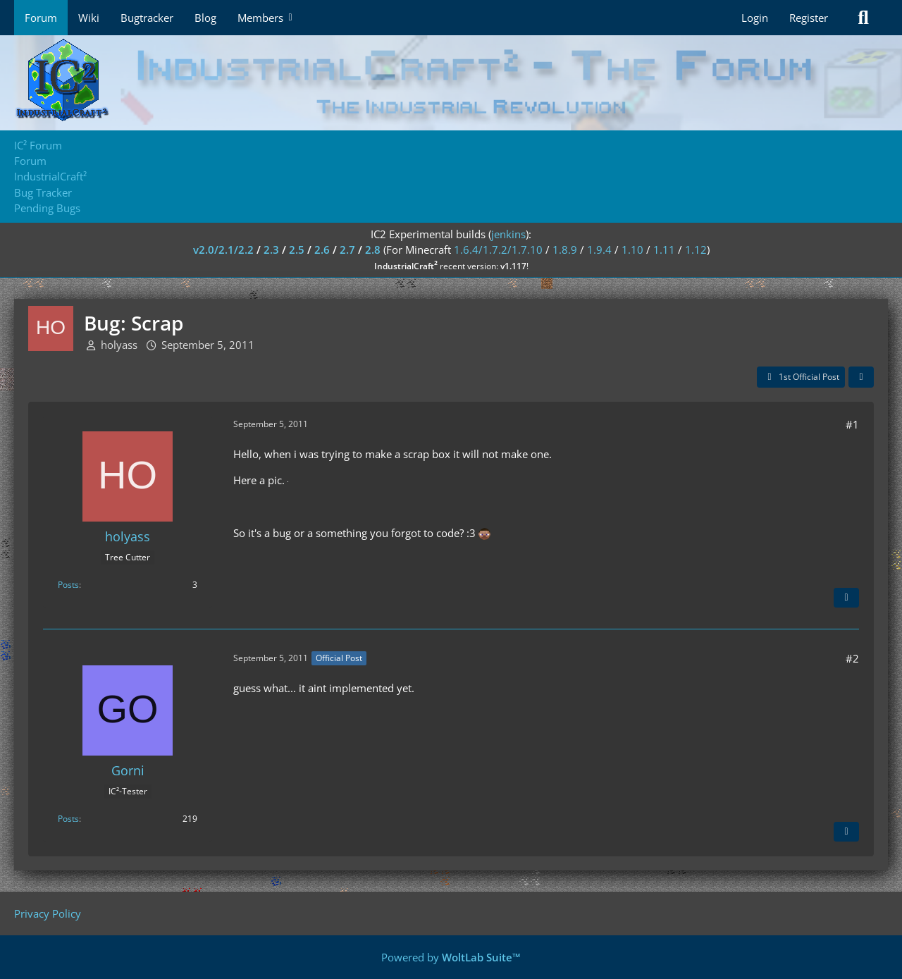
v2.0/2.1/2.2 (223, 249)
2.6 (322, 249)
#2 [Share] (852, 658)
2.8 (373, 249)
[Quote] (846, 598)
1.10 (632, 249)
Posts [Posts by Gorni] (68, 819)
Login (754, 18)
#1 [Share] (852, 424)
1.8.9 (564, 249)
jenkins (508, 234)
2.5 (296, 249)
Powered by (451, 957)
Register (808, 18)
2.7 (347, 249)
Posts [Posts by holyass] (68, 585)
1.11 (664, 249)
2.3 (271, 249)
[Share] (861, 377)
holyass (119, 345)
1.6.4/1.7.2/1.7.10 (498, 249)
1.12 (696, 249)
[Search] (863, 17)
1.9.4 (599, 249)
